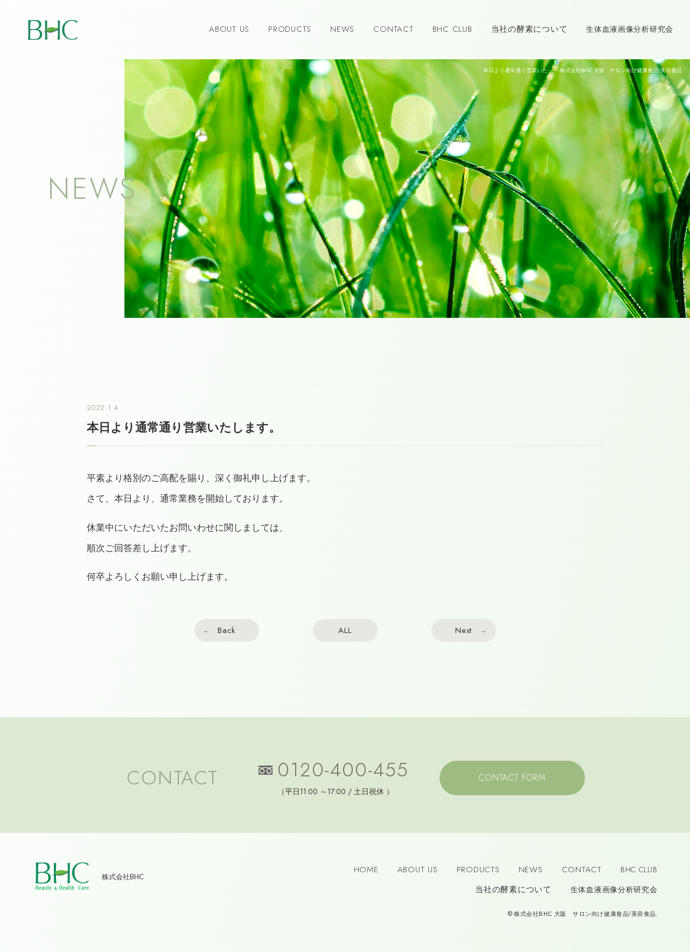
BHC (53, 30)
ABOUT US (229, 29)
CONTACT (393, 29)
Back (226, 630)
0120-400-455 (343, 772)
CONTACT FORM (512, 778)
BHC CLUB (452, 29)
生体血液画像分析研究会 (629, 29)
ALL (344, 630)
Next (463, 630)
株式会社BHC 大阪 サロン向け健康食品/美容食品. (585, 913)
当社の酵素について (529, 29)
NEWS (342, 29)
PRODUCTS (289, 29)
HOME (366, 869)
